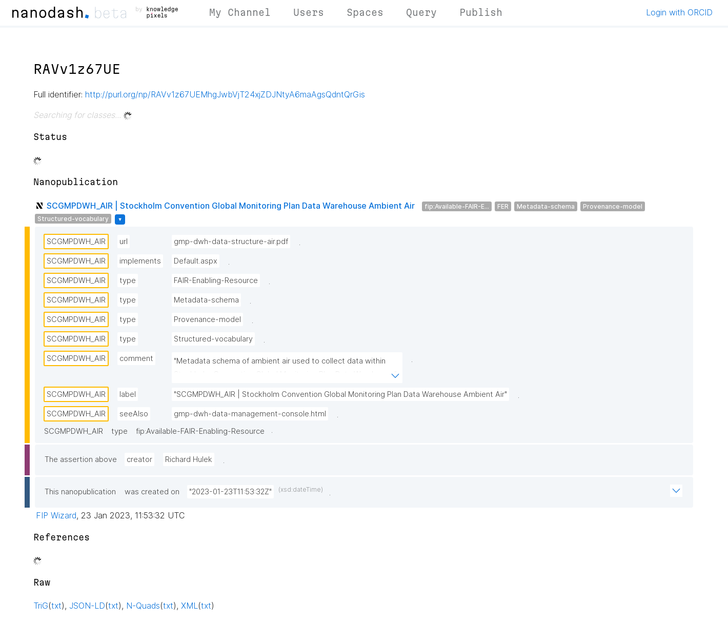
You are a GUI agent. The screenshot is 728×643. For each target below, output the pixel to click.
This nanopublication (80, 491)
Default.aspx (195, 261)
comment (136, 358)
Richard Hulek (188, 459)
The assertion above (81, 459)
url (123, 241)
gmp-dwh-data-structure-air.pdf (231, 241)
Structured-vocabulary (73, 219)
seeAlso (133, 413)
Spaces (365, 12)
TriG (40, 605)
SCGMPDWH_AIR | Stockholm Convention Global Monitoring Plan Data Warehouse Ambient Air (231, 205)
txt (56, 605)
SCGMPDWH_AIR (76, 241)
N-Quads (143, 605)
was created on (152, 491)
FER (503, 206)
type (127, 280)
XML (189, 605)
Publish (480, 12)
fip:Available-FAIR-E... (456, 206)
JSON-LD (87, 605)
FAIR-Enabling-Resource (216, 280)
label (127, 394)
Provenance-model (612, 206)
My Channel (240, 12)
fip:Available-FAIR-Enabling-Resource (200, 431)
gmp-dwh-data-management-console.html (250, 413)
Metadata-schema (546, 206)
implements (140, 261)
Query (421, 12)
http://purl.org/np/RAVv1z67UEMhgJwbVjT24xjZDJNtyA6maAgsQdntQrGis (225, 94)
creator (139, 459)
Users (308, 12)
